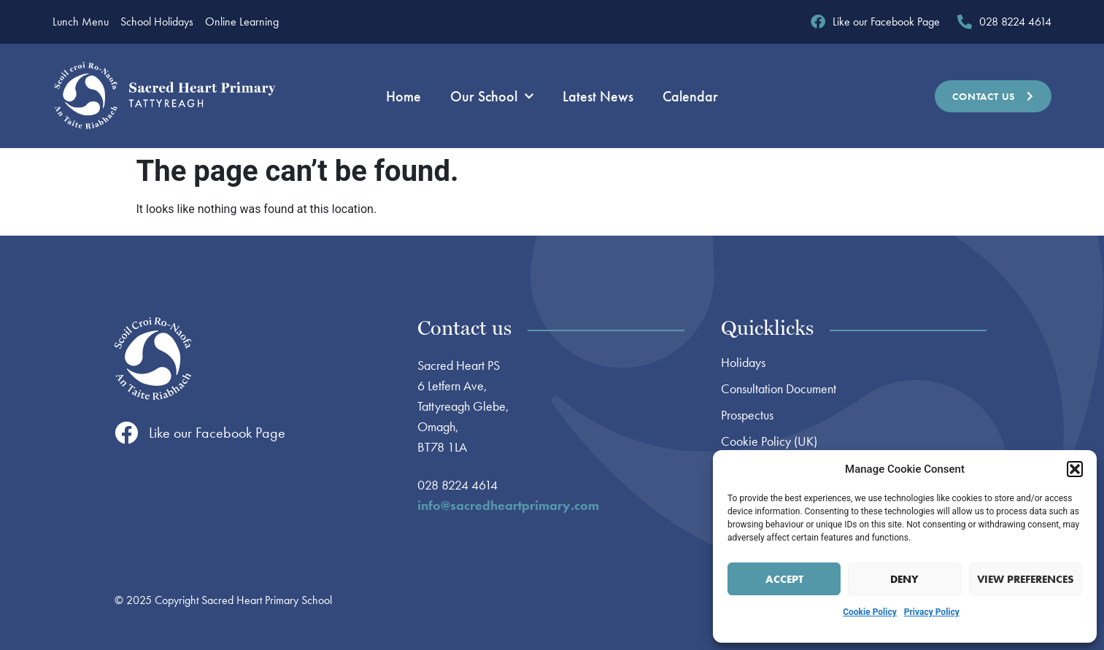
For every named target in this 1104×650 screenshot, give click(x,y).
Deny (904, 579)
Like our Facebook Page (217, 432)
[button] (1075, 469)
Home (403, 96)
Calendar (690, 96)
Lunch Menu (81, 22)
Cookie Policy (870, 612)
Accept (784, 579)
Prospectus (747, 415)
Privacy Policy (932, 612)
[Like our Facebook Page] (126, 432)
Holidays (743, 362)
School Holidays (156, 22)
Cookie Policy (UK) (769, 441)
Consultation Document (778, 389)
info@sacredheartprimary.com (508, 505)
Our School (491, 96)
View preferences (1025, 579)
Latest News (598, 96)
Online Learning (242, 22)
